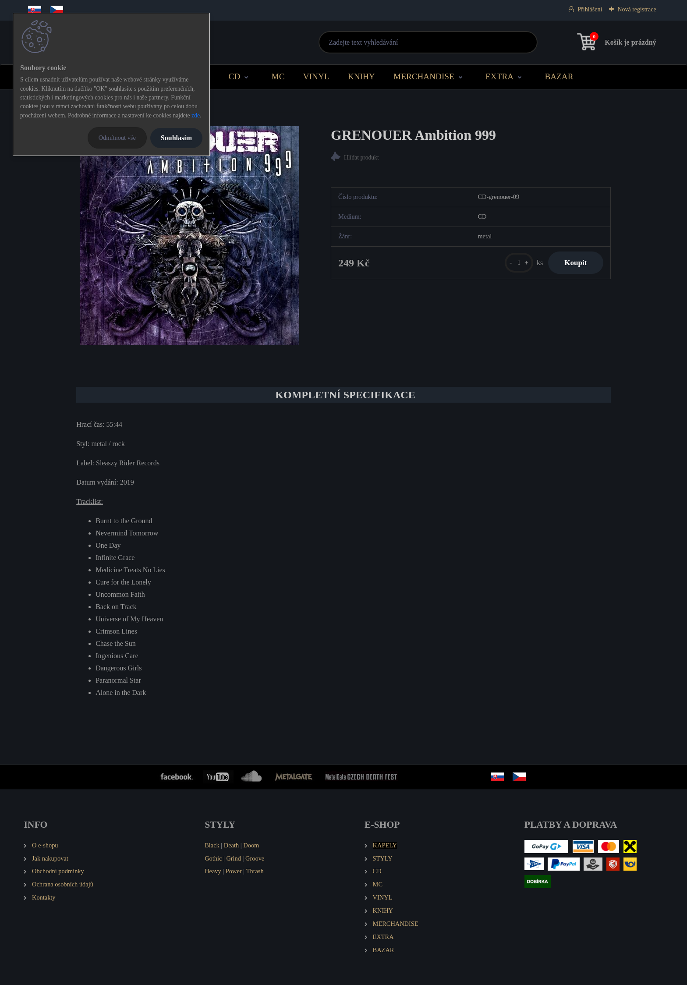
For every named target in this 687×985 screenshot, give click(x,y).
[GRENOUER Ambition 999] (189, 235)
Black (212, 845)
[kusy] (516, 263)
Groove (254, 858)
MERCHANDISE (423, 76)
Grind (233, 858)
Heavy (213, 871)
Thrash (255, 871)
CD (235, 76)
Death (231, 845)
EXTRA (499, 76)
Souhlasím (176, 138)
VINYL (316, 76)
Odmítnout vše (117, 137)
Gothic (213, 858)
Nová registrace (636, 9)
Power (234, 871)
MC (278, 76)
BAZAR (559, 76)
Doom (251, 845)
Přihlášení (589, 9)
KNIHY (361, 76)
